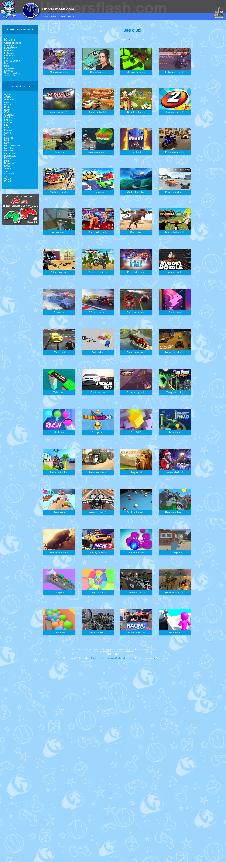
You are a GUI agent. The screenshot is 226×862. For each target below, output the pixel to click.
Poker (7, 66)
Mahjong (8, 137)
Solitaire (8, 71)
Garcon (8, 130)
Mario (7, 140)
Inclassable (10, 55)
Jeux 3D (71, 16)
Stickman (9, 173)
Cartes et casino (12, 43)
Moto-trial (9, 148)
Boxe (7, 109)
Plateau (8, 158)
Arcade (8, 97)
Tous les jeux (10, 76)
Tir (5, 176)
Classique (9, 45)
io (5, 135)
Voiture (7, 178)
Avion (7, 102)
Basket (7, 107)
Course (8, 120)
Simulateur (10, 68)
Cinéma (8, 112)
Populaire (9, 163)
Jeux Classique (57, 16)
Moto (6, 143)
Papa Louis (10, 155)
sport (6, 171)
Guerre (7, 132)
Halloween (9, 53)
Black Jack (10, 40)
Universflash (108, 651)
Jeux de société (12, 60)
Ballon (7, 104)
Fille (6, 125)
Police (7, 160)
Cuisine (8, 122)
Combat (8, 117)
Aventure (9, 99)
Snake (7, 168)
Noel (6, 63)
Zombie (8, 181)
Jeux (45, 16)
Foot (6, 127)
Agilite (7, 94)
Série (7, 166)
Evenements (10, 48)
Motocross (9, 150)
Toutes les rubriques (13, 73)
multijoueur (10, 153)
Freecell (8, 50)
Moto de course (12, 145)
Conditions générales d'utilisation (73, 658)
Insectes (8, 58)
